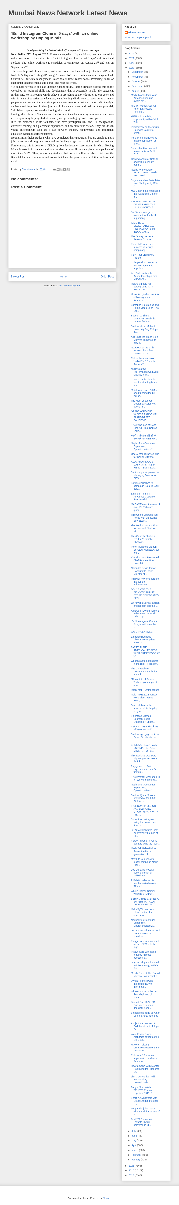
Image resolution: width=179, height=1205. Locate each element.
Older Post (107, 276)
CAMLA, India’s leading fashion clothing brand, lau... (144, 382)
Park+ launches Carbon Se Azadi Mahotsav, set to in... (145, 549)
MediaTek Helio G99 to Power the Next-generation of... (143, 851)
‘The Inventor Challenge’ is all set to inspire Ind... (145, 778)
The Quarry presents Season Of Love (142, 238)
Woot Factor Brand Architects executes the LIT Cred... (145, 1037)
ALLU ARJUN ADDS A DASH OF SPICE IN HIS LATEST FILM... (143, 464)
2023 (132, 63)
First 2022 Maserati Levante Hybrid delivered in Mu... (141, 1122)
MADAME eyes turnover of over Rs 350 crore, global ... (145, 507)
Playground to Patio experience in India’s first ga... (143, 769)
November (137, 76)
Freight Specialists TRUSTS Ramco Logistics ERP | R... (143, 1090)
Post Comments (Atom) (69, 285)
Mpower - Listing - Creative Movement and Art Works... (145, 1047)
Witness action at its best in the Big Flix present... (145, 662)
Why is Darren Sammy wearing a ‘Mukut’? (143, 892)
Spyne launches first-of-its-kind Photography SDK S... (145, 183)
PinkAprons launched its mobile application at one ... (144, 140)
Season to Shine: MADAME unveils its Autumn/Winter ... (143, 318)
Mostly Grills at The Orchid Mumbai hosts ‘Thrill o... (145, 974)
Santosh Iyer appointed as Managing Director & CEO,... (145, 475)
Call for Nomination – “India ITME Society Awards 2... (143, 361)
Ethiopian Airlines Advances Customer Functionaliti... (143, 496)
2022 (132, 67)
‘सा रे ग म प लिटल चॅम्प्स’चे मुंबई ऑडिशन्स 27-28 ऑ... (145, 728)
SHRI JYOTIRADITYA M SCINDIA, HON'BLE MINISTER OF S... (144, 748)
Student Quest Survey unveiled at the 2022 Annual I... (143, 798)
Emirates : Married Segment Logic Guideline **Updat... (143, 719)
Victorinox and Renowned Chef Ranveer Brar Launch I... (145, 560)
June (134, 1135)
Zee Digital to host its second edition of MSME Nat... (142, 872)
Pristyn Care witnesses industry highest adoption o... (143, 954)
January (136, 1159)
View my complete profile (138, 37)
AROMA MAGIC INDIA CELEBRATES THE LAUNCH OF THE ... (143, 204)
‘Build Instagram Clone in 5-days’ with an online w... (144, 624)
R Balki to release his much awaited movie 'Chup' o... (143, 883)
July (134, 1131)
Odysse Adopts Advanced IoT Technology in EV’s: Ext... (145, 965)
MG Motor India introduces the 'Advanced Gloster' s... (145, 193)
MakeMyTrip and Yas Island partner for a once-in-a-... (142, 912)
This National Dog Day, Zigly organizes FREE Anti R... (144, 758)
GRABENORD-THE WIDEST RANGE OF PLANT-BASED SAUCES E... (143, 415)
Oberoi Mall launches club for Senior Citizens (145, 455)
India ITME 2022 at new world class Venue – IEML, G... (144, 697)
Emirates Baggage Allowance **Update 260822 (143, 639)
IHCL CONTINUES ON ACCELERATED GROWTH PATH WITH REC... (145, 810)
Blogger (106, 1198)
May (134, 1140)
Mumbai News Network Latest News (67, 13)
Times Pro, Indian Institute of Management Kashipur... (145, 297)
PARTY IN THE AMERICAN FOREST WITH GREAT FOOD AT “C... (145, 651)
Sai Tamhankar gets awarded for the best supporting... (143, 215)
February (136, 1154)
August (135, 91)
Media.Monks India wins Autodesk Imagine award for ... (144, 98)
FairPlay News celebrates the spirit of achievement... (145, 581)
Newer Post (18, 276)
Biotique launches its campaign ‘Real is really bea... (145, 486)
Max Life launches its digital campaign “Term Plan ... (144, 862)
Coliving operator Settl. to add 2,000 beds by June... (144, 162)
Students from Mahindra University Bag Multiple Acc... (144, 329)
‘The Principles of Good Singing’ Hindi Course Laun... (144, 428)
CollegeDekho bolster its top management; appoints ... (144, 265)
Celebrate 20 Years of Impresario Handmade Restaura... (144, 1058)
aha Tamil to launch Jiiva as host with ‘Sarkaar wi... (144, 528)
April (134, 1145)
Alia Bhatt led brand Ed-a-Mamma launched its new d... (145, 339)
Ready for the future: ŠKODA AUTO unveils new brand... (144, 172)
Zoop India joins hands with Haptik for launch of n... (145, 1111)
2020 (132, 1170)
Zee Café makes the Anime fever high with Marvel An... (144, 276)
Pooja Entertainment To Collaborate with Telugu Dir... (145, 1026)
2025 (132, 53)
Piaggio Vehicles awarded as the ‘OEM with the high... (145, 944)
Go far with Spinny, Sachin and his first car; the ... (145, 604)
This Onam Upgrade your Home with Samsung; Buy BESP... (144, 517)
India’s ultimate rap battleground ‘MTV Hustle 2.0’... (142, 286)
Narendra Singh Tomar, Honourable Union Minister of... (143, 571)
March (135, 1150)
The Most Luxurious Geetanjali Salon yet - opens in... (144, 403)
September (137, 86)
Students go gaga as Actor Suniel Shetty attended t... (145, 737)
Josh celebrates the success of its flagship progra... (144, 708)
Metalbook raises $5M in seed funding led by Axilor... (144, 393)
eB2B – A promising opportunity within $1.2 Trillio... (144, 119)
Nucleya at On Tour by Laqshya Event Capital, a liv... (144, 371)
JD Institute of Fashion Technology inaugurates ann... (145, 682)
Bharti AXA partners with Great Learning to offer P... (144, 1100)
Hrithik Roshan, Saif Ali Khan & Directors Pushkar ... (143, 108)
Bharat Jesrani (136, 32)
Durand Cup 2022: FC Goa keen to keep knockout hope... (143, 1005)
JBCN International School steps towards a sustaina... (145, 933)
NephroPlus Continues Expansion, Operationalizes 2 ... (143, 446)
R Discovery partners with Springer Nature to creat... (145, 130)
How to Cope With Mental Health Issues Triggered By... (145, 1069)
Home (63, 276)
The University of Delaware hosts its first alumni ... (144, 671)
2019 (132, 1175)
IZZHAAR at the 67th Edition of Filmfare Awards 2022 (142, 350)
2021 (132, 1165)
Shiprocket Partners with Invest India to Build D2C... (144, 151)
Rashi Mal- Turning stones (145, 689)
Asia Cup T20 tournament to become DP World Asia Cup (145, 613)
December (137, 71)
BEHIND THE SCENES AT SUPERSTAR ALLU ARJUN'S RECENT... (145, 901)
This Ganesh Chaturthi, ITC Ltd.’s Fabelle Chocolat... (143, 539)
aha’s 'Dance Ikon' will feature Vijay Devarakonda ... (143, 1079)
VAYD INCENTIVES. (142, 631)
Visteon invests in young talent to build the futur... (145, 842)
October (136, 81)
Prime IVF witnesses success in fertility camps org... (142, 247)
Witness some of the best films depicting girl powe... (144, 994)
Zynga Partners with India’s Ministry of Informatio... (142, 983)
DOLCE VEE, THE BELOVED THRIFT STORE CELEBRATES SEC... (145, 594)
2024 (132, 58)
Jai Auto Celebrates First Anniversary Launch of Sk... (144, 833)
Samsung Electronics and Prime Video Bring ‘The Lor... (145, 308)
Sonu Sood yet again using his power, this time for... (143, 822)
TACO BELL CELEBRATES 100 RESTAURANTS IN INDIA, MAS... (143, 227)
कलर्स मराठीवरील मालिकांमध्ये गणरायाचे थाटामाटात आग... (144, 437)
